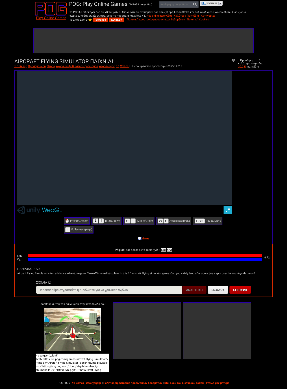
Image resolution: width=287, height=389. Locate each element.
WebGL (124, 66)
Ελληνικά (209, 3)
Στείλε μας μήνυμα (217, 383)
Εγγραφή (116, 19)
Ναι (163, 249)
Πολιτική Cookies (198, 19)
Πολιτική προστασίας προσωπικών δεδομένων (156, 19)
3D (117, 66)
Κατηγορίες (208, 15)
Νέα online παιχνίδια (159, 15)
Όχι (169, 249)
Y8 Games (78, 383)
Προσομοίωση (37, 66)
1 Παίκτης (20, 66)
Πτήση (51, 66)
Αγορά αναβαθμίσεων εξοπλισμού (77, 66)
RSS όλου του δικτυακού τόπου (184, 383)
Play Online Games (51, 18)
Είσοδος (101, 19)
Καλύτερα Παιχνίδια (186, 15)
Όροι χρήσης (93, 383)
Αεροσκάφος (107, 66)
